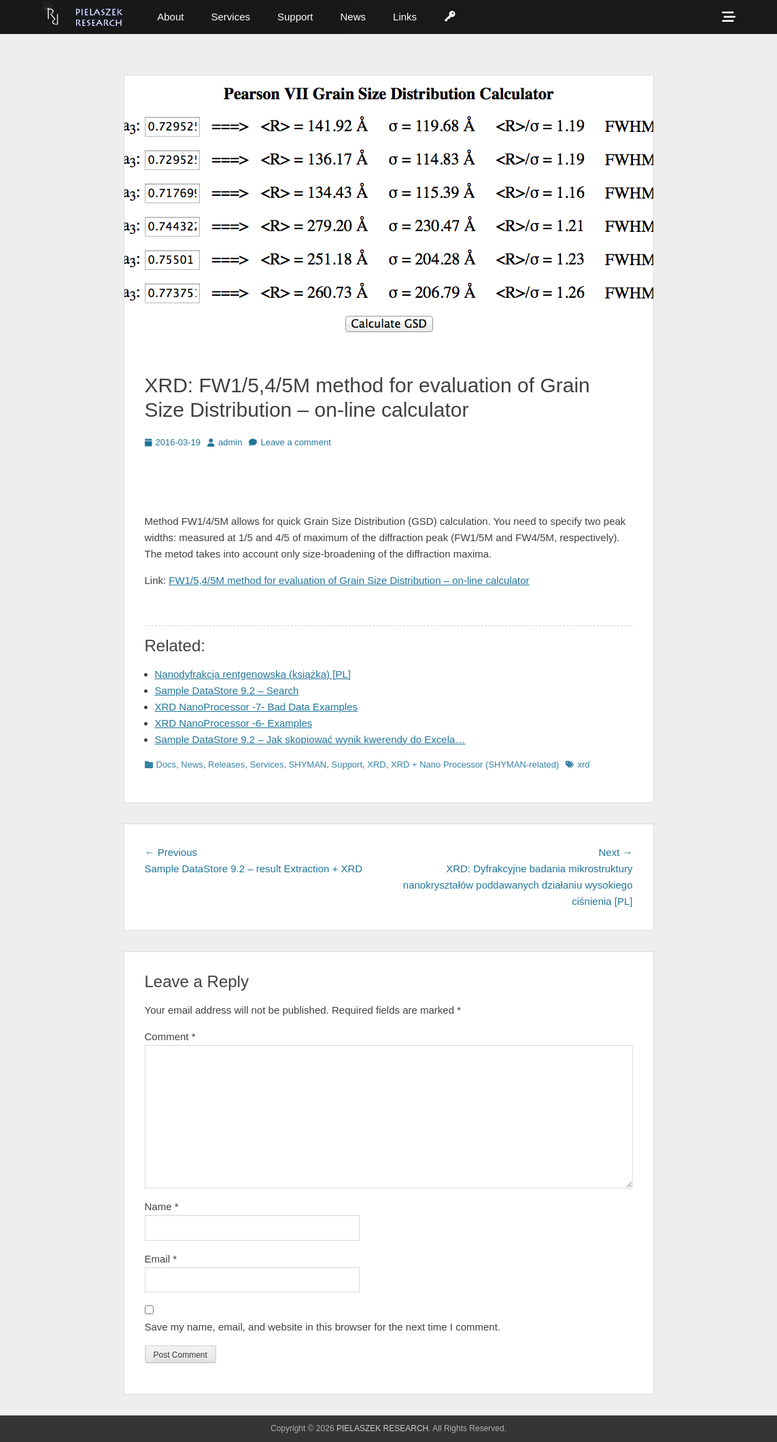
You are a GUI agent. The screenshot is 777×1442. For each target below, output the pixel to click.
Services (230, 16)
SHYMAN (308, 764)
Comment (170, 1036)
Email (161, 1259)
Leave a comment (295, 442)
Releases (226, 764)
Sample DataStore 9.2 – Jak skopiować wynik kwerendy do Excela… (310, 739)
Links (405, 16)
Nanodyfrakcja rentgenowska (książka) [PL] (253, 674)
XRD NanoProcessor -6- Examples (234, 723)
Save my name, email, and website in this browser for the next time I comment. (323, 1327)
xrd (583, 764)
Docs (166, 764)
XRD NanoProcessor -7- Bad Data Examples (256, 707)
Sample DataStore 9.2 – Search (227, 690)
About (170, 16)
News (353, 16)
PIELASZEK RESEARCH (382, 1428)
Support (295, 16)
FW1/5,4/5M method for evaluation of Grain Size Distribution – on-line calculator (349, 580)
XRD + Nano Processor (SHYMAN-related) (475, 764)
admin (230, 442)
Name (162, 1206)
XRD (376, 764)
